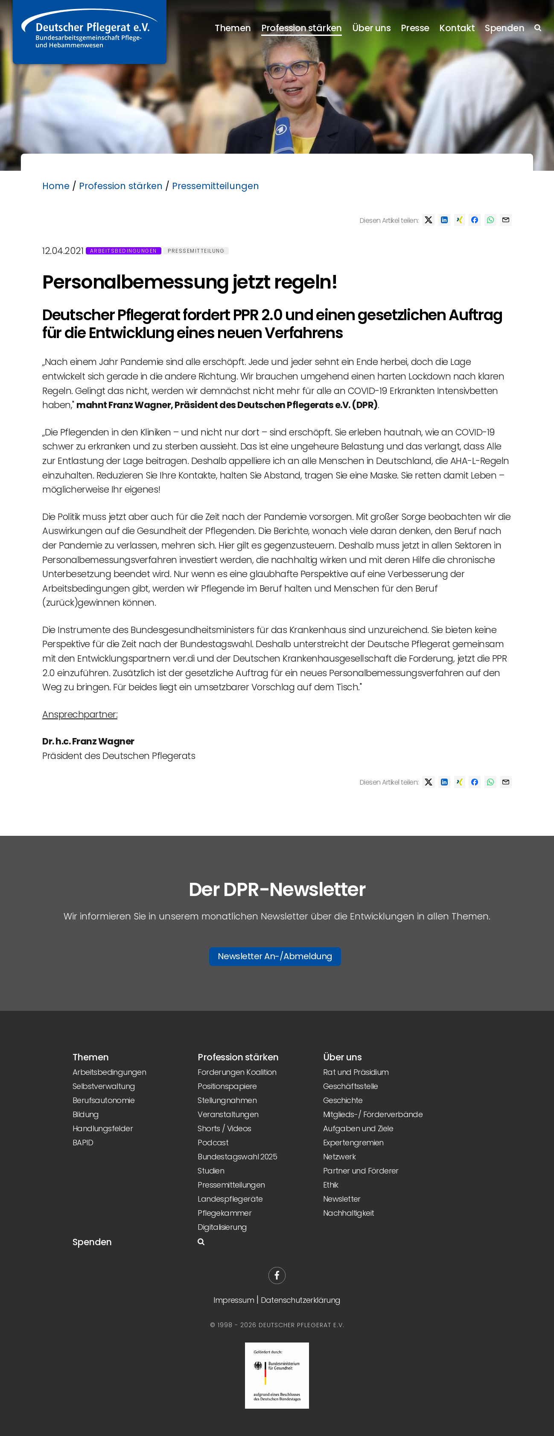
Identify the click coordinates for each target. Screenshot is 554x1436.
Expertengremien (353, 1142)
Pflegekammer (224, 1213)
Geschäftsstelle (350, 1086)
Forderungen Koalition (237, 1072)
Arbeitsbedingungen (123, 250)
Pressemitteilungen (215, 186)
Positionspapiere (227, 1086)
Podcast (213, 1142)
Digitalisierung (222, 1227)
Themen (233, 28)
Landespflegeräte (230, 1199)
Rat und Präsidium (356, 1072)
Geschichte (343, 1100)
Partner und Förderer (361, 1170)
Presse (415, 28)
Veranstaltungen (228, 1114)
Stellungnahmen (227, 1100)
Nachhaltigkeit (348, 1213)
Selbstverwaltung (104, 1086)
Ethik (330, 1184)
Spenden (504, 28)
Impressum (233, 1300)
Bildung (86, 1114)
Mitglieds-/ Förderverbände (373, 1114)
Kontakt (457, 28)
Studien (211, 1170)
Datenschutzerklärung (301, 1300)
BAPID (83, 1142)
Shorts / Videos (224, 1128)
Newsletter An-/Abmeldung (275, 956)
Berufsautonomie (103, 1100)
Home (56, 186)
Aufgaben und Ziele (358, 1128)
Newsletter (342, 1199)
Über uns (371, 28)
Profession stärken (301, 28)
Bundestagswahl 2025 (237, 1156)
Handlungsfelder (103, 1128)
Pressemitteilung (196, 250)
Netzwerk (339, 1156)
